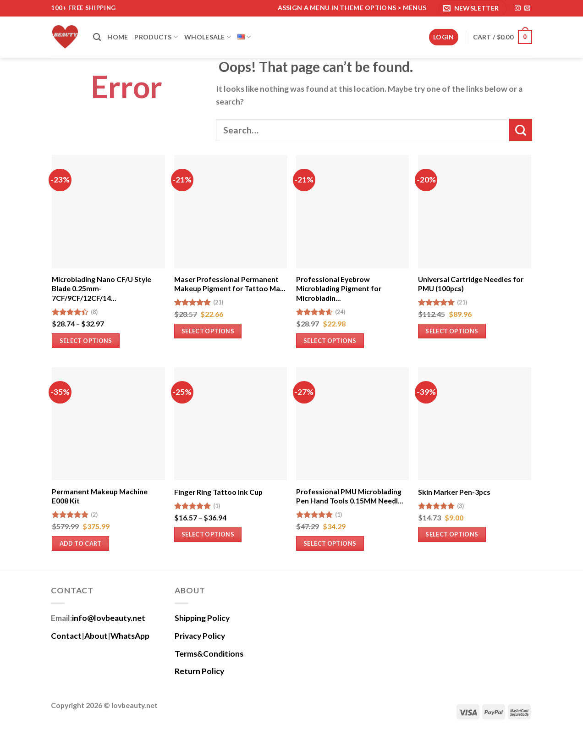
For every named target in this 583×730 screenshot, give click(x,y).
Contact (66, 636)
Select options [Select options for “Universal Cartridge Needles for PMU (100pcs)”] (451, 331)
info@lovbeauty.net (108, 618)
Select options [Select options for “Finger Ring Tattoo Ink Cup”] (208, 534)
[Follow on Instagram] (518, 8)
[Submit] (520, 130)
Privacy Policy (200, 636)
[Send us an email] (527, 8)
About (96, 636)
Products (156, 37)
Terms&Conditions (209, 653)
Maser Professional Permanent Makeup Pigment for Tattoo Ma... (230, 284)
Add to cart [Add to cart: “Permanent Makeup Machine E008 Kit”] (81, 543)
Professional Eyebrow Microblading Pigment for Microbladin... (338, 288)
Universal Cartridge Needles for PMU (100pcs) (470, 284)
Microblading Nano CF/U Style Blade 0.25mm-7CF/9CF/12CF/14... (101, 288)
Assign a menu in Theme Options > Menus (352, 7)
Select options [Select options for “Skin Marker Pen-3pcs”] (451, 534)
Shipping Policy (202, 618)
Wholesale (207, 37)
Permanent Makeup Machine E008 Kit (100, 496)
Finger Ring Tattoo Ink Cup (218, 491)
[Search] (97, 37)
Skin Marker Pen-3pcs (454, 491)
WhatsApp (129, 636)
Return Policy (199, 671)
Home (117, 37)
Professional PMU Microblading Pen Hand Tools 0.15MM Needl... (349, 496)
